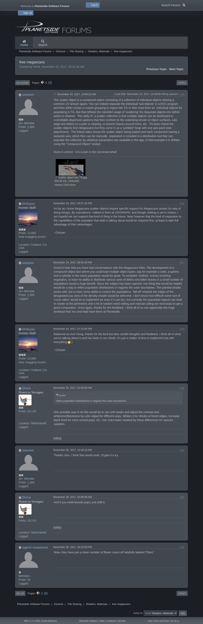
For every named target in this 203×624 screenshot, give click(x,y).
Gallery (57, 438)
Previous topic (157, 69)
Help (150, 621)
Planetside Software (88, 621)
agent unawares (35, 547)
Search (42, 43)
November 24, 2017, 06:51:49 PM (72, 262)
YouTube (121, 621)
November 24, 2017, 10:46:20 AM (76, 94)
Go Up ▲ (175, 621)
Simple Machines (49, 621)
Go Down (22, 82)
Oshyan (28, 204)
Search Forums (173, 5)
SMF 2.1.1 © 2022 (32, 621)
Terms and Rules (161, 621)
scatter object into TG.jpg (71, 177)
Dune (26, 388)
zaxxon (28, 95)
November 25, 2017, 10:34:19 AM (72, 449)
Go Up (20, 593)
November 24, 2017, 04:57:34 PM (72, 203)
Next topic (176, 69)
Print (182, 82)
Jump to (137, 612)
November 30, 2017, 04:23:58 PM (72, 547)
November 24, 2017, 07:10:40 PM (72, 328)
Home (24, 43)
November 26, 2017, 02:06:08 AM (72, 497)
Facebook (111, 621)
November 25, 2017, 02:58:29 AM (72, 387)
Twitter (102, 621)
